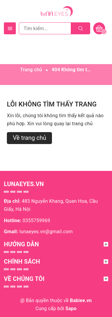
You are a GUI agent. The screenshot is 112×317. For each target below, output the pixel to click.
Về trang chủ (29, 137)
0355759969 (36, 220)
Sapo (70, 308)
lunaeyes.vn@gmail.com (46, 231)
